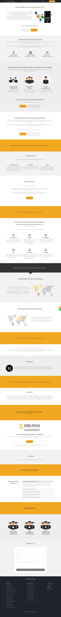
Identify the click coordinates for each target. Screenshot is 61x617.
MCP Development (10, 599)
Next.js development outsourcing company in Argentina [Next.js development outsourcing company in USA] (36, 445)
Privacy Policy (53, 614)
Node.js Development (30, 597)
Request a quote (52, 1)
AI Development (9, 594)
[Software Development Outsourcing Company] (10, 1)
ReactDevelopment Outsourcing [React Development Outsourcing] (30, 533)
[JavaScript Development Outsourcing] (13, 525)
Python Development (30, 586)
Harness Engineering (10, 604)
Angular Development (30, 592)
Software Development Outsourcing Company (29, 1)
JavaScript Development (31, 591)
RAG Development (9, 597)
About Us (46, 1)
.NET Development (30, 589)
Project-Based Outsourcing (11, 589)
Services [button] (38, 1)
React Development (30, 594)
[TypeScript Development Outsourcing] (45, 525)
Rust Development (30, 599)
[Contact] (60, 307)
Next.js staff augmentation (30, 124)
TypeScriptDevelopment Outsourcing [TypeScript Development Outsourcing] (46, 533)
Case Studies (42, 1)
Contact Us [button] (34, 30)
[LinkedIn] (48, 586)
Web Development (9, 586)
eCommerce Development (11, 607)
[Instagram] (49, 586)
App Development (9, 584)
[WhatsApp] (60, 309)
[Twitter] (47, 586)
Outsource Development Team (11, 591)
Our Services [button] (25, 30)
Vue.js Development (30, 596)
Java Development (30, 584)
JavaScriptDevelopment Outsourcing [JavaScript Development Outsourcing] (13, 533)
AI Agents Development (10, 596)
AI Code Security (9, 602)
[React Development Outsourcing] (29, 525)
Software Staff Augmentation (11, 592)
